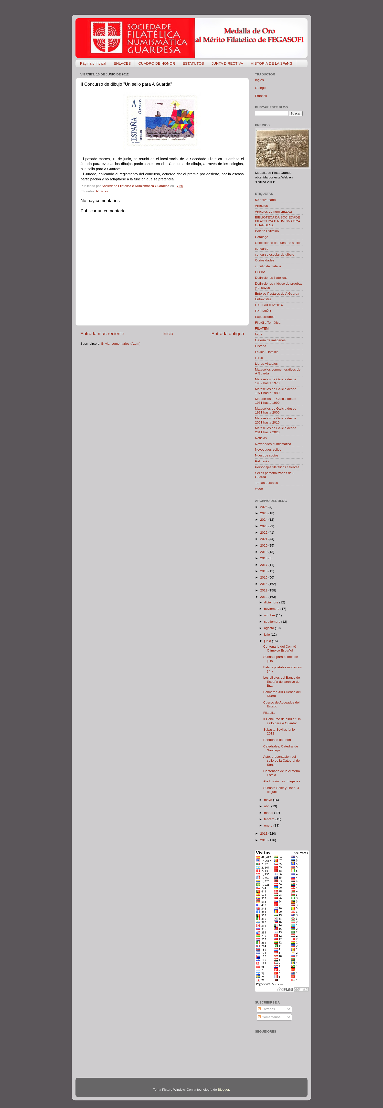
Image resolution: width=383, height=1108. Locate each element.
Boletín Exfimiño (267, 231)
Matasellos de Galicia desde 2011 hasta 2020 (275, 430)
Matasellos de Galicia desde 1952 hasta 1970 (275, 381)
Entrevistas (263, 299)
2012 (264, 597)
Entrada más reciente (102, 333)
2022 (264, 532)
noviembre (272, 609)
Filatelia (269, 713)
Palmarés (262, 461)
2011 (264, 833)
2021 (264, 539)
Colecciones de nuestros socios (278, 243)
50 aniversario (265, 200)
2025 (264, 513)
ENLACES (122, 63)
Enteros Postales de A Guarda (277, 293)
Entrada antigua (228, 333)
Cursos (260, 272)
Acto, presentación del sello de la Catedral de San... (281, 760)
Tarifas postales (266, 483)
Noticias (102, 191)
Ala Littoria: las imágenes (281, 781)
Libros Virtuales (266, 363)
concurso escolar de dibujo (274, 254)
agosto (269, 628)
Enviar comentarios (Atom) (120, 343)
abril (267, 806)
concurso (261, 248)
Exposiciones (265, 317)
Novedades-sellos (268, 449)
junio (268, 641)
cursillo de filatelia (268, 266)
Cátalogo (261, 237)
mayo (268, 800)
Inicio (167, 333)
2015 (264, 577)
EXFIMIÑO (263, 311)
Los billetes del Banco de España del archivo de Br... (281, 681)
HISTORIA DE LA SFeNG (272, 63)
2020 (264, 545)
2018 (264, 558)
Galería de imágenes (270, 340)
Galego (260, 88)
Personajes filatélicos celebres (277, 467)
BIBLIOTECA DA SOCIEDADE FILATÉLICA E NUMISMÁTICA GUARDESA (277, 221)
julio (267, 634)
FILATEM (262, 328)
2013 (264, 590)
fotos (258, 334)
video (259, 488)
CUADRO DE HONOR (156, 63)
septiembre (272, 621)
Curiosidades (264, 260)
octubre (270, 615)
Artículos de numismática (273, 211)
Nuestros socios (266, 455)
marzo (269, 813)
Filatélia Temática (267, 322)
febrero (270, 819)
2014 (264, 584)
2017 (264, 565)
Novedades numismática (273, 444)
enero (268, 825)
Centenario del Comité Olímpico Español (279, 648)
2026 (264, 507)
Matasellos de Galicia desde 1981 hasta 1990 (275, 400)
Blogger (223, 1089)
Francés (261, 96)
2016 (264, 571)
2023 (264, 526)
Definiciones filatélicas (271, 278)
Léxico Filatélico (266, 352)
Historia (260, 346)
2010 (264, 840)
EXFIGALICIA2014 (269, 305)
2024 (264, 519)
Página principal (93, 63)
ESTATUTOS (193, 63)
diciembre (271, 602)
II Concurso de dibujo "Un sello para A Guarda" (282, 721)
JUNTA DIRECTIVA (227, 63)
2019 (264, 552)
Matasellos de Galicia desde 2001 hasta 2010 (275, 420)
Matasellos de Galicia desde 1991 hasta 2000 (275, 410)
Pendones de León (277, 740)
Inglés (259, 80)
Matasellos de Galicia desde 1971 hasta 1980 (275, 391)
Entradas (266, 1009)
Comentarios (269, 1017)
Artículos (261, 205)
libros (259, 358)
